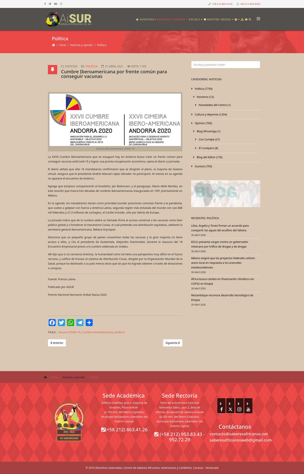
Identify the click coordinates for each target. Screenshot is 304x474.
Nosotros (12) (205, 97)
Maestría (212, 19)
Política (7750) (203, 89)
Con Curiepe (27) (209, 139)
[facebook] (45, 4)
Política (101, 45)
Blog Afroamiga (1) (208, 131)
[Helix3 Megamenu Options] (257, 17)
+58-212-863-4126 (222, 4)
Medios (226, 19)
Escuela (194, 19)
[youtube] (55, 4)
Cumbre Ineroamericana (97, 332)
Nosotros (147, 19)
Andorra (119, 332)
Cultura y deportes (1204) (210, 114)
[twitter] (50, 4)
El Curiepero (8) (208, 148)
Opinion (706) (203, 123)
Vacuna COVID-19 (69, 332)
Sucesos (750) (203, 166)
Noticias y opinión (171, 19)
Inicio (62, 45)
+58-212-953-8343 (250, 4)
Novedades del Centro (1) (214, 105)
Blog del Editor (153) (209, 157)
